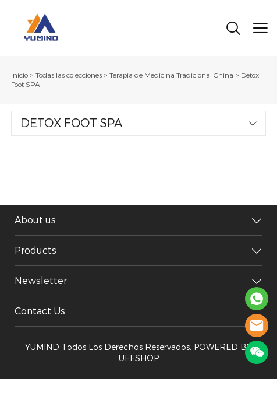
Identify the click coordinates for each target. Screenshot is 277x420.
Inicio (19, 75)
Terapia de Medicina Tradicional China (171, 75)
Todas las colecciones (68, 75)
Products (35, 250)
